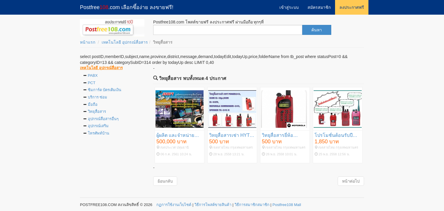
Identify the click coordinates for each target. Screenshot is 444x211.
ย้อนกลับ (165, 181)
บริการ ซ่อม (97, 97)
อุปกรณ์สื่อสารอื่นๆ (103, 119)
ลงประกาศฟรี (351, 7)
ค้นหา (316, 30)
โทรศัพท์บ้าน (98, 133)
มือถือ (93, 104)
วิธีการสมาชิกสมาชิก (252, 205)
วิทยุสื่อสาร (97, 111)
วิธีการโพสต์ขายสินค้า (212, 205)
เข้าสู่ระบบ (289, 7)
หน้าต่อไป (351, 181)
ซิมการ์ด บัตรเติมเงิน (105, 90)
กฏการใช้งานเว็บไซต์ (173, 205)
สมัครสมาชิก (319, 7)
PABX (93, 75)
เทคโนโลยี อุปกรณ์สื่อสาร (125, 42)
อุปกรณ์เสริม (98, 126)
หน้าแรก (87, 42)
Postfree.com (126, 7)
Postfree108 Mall (286, 205)
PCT (91, 83)
